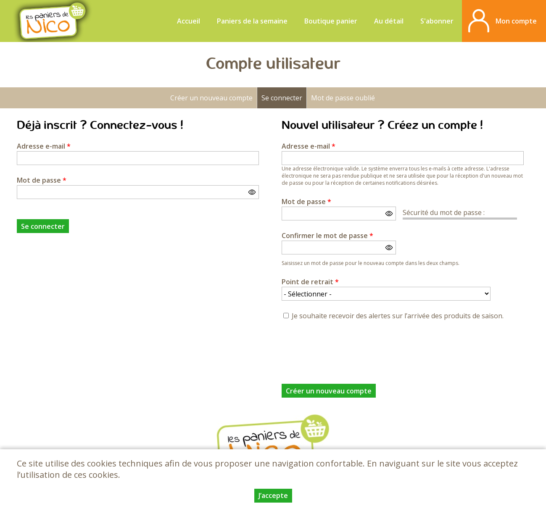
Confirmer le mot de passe (327, 235)
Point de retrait (310, 281)
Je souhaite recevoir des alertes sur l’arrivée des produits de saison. (398, 315)
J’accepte (273, 495)
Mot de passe (41, 180)
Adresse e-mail (44, 146)
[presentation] (345, 347)
